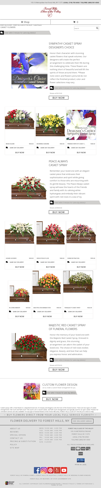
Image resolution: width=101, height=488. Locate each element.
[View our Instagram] (44, 473)
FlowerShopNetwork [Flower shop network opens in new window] (52, 484)
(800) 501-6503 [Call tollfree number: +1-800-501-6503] (93, 2)
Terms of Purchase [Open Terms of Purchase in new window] (85, 484)
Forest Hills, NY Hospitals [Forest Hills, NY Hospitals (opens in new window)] (46, 475)
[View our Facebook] (37, 473)
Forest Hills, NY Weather (39, 479)
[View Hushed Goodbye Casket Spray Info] (20, 233)
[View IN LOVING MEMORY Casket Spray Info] (19, 294)
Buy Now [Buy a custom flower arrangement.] (52, 399)
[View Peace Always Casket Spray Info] (29, 186)
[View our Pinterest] (50, 473)
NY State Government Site (61, 479)
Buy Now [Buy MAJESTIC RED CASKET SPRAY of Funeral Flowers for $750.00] (59, 369)
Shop (25, 22)
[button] (81, 460)
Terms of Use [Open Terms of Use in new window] (56, 485)
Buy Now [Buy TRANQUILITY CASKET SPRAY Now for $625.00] (78, 316)
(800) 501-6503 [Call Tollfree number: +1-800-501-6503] (84, 440)
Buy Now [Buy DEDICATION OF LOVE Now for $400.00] (50, 267)
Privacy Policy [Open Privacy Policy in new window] (69, 484)
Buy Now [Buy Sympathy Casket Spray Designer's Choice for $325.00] (59, 97)
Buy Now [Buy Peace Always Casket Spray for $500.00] (59, 212)
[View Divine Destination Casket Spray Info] (81, 232)
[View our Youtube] (64, 473)
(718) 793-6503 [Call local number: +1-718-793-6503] (74, 2)
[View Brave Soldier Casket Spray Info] (20, 118)
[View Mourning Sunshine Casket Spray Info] (50, 125)
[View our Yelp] (57, 473)
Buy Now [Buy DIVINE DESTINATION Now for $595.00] (81, 267)
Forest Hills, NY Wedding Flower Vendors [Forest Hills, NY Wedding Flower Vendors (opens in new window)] (74, 475)
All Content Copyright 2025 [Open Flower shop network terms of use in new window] (31, 484)
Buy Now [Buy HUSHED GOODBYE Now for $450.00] (19, 267)
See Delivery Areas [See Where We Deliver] (82, 421)
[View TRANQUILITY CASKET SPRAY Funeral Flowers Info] (78, 282)
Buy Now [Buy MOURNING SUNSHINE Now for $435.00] (50, 152)
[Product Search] (84, 28)
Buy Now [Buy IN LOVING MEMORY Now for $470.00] (19, 316)
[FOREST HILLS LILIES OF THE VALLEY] (50, 17)
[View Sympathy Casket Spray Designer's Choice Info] (29, 70)
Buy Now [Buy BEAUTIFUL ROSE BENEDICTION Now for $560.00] (47, 316)
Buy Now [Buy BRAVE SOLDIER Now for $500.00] (19, 152)
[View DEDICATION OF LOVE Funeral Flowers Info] (50, 232)
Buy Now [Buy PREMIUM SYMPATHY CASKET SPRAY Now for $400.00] (81, 152)
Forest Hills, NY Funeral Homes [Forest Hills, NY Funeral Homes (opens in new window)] (22, 475)
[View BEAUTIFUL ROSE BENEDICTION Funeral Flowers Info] (47, 282)
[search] (97, 28)
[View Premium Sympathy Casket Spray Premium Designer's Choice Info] (81, 125)
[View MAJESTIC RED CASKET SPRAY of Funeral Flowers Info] (29, 347)
